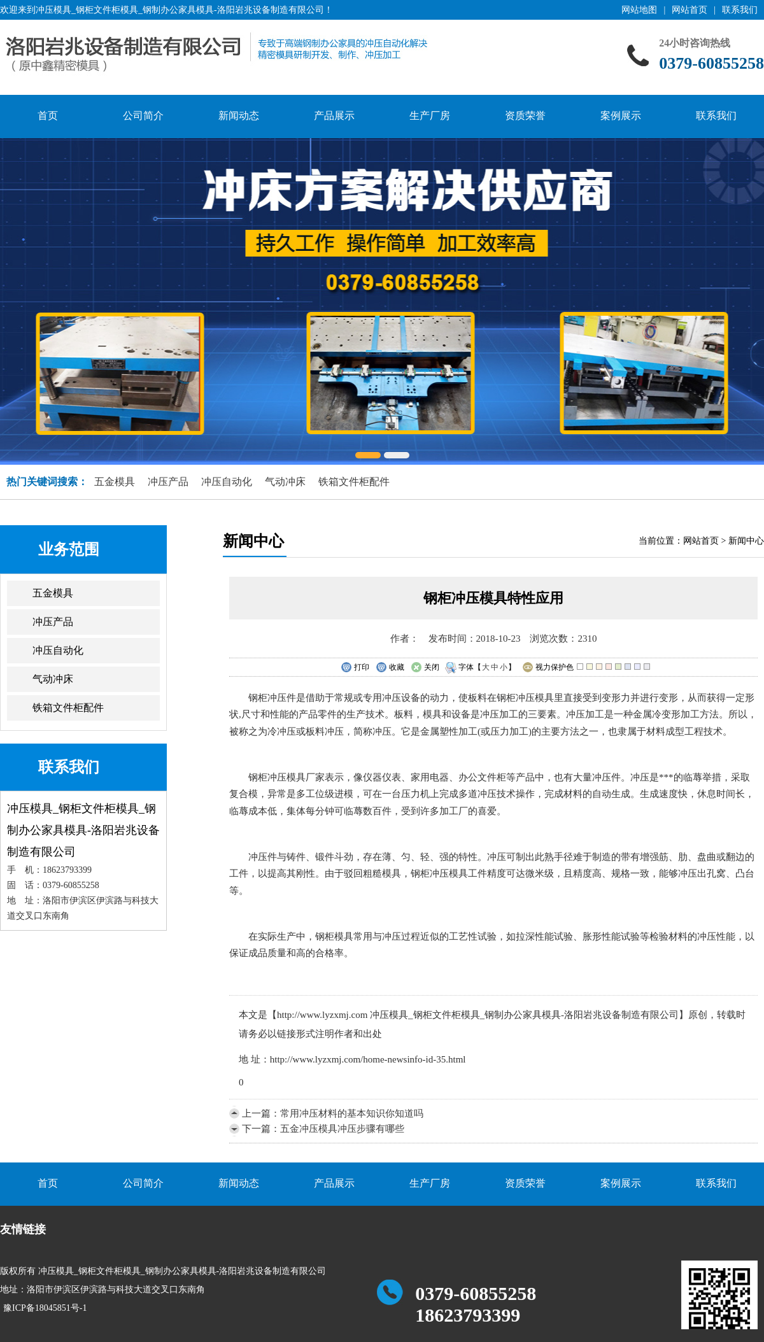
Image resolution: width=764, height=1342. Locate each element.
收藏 (390, 668)
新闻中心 (746, 541)
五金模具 (114, 481)
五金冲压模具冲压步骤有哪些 (342, 1129)
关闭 (425, 668)
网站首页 (689, 10)
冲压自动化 (226, 481)
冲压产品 (168, 481)
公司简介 (143, 115)
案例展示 (620, 115)
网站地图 (639, 10)
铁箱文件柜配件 (354, 481)
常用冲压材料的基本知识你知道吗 (351, 1113)
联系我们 (740, 10)
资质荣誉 (525, 115)
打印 (355, 668)
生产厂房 (429, 115)
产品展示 (334, 115)
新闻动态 (238, 115)
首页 (48, 115)
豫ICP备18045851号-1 (45, 1308)
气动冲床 (285, 481)
